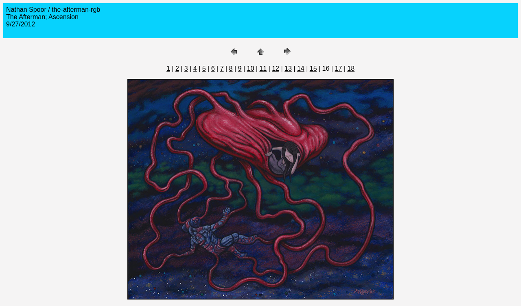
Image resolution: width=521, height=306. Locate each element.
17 (338, 68)
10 (250, 68)
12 (275, 68)
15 (313, 68)
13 (288, 68)
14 (300, 68)
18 (351, 68)
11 (263, 68)
